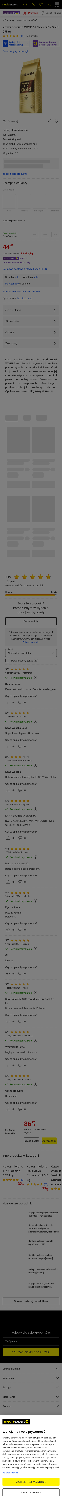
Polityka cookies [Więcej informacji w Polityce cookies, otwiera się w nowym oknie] (10, 1472)
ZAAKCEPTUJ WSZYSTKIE (31, 1481)
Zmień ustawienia (31, 1492)
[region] (31, 1457)
